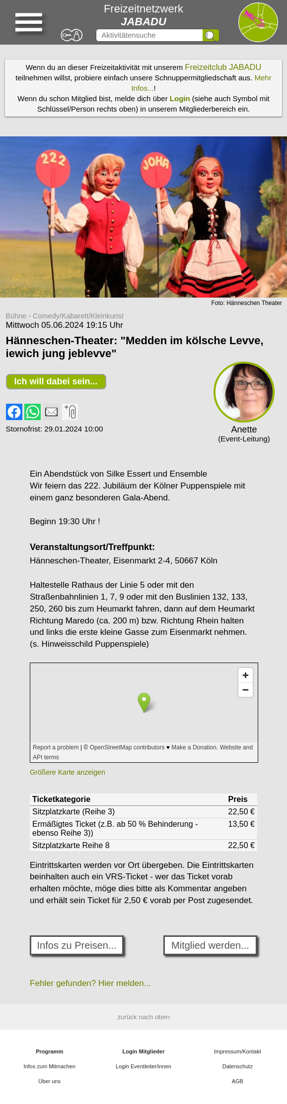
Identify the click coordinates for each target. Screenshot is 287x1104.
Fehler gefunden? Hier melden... (90, 983)
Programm (49, 1051)
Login (180, 98)
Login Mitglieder (144, 1051)
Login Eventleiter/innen (143, 1066)
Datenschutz (237, 1066)
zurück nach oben (143, 1017)
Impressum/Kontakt (237, 1051)
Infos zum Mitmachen (49, 1066)
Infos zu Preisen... (77, 945)
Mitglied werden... (210, 945)
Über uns (49, 1081)
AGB (237, 1081)
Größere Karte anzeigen (67, 772)
